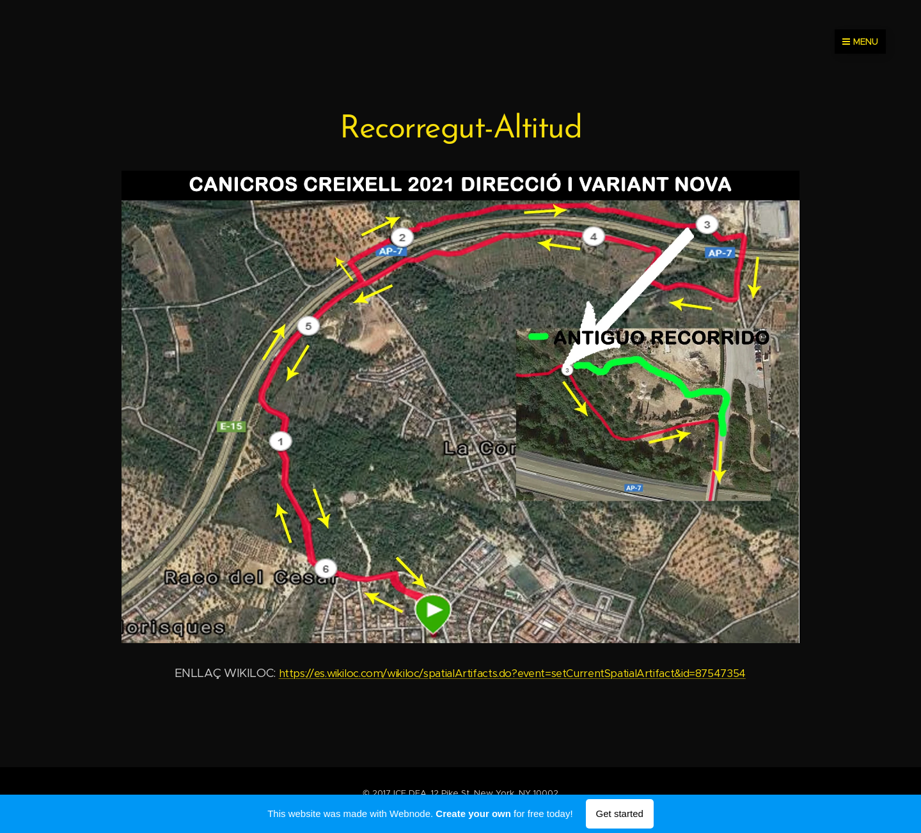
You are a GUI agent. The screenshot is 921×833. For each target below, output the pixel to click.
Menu (860, 41)
